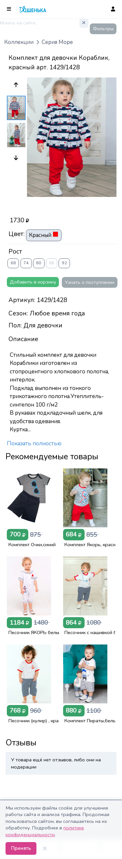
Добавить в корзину (33, 282)
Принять (21, 848)
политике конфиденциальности (45, 831)
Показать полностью (34, 443)
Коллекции (19, 42)
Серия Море (57, 42)
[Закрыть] (44, 848)
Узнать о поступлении (89, 282)
